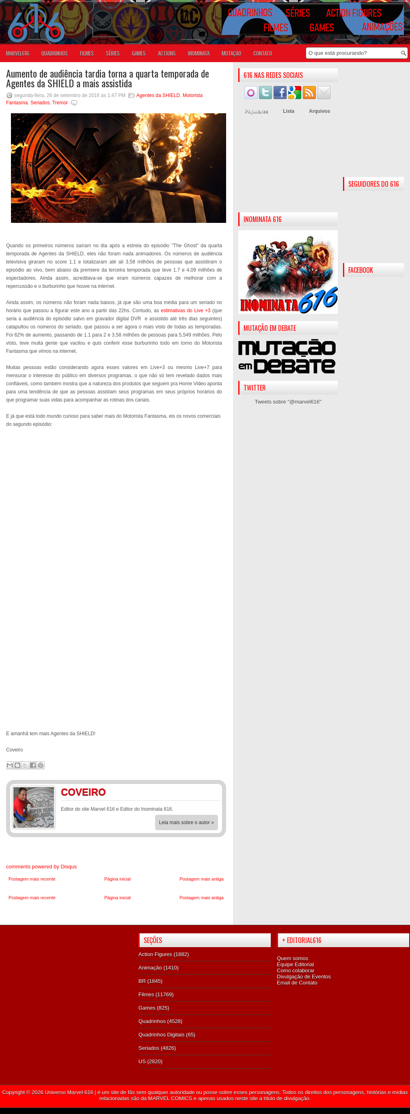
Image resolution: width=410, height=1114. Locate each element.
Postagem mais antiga (201, 879)
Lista (288, 111)
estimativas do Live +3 (185, 310)
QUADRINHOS (54, 53)
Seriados (40, 103)
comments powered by (41, 867)
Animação (150, 968)
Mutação (231, 53)
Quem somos (292, 958)
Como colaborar (296, 970)
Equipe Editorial (295, 964)
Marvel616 (17, 53)
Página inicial (117, 879)
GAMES (139, 53)
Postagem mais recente (32, 879)
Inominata (198, 53)
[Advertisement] (288, 165)
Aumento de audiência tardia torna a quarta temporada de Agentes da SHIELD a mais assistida (107, 78)
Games (146, 1008)
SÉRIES (113, 53)
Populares (256, 111)
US (142, 1061)
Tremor (60, 103)
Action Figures (155, 954)
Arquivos (319, 111)
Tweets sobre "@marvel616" (288, 402)
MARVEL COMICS (170, 1098)
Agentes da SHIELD (158, 95)
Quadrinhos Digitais (161, 1035)
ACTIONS (167, 53)
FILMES (87, 53)
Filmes (146, 994)
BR (142, 981)
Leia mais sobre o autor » (186, 822)
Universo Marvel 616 (69, 1092)
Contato (262, 53)
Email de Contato (297, 983)
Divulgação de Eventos (304, 977)
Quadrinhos (152, 1021)
